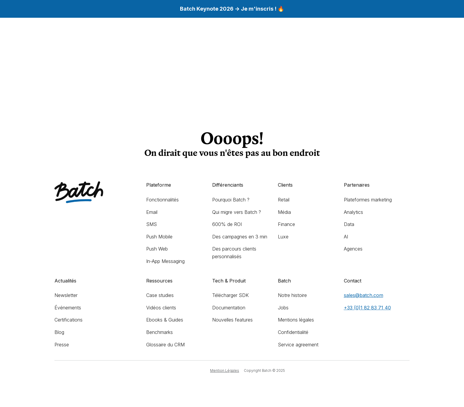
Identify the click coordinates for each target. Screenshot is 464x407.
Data (349, 224)
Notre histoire (292, 295)
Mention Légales (224, 370)
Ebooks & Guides (164, 320)
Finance (286, 224)
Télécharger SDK (230, 295)
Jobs (283, 308)
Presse (61, 345)
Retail (283, 200)
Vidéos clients (161, 308)
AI (346, 237)
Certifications (68, 320)
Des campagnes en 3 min (239, 237)
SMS (151, 224)
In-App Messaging (165, 261)
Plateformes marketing (368, 200)
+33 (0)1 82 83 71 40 (367, 308)
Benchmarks (159, 332)
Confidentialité (293, 332)
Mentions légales (296, 320)
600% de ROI (227, 224)
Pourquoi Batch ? (230, 200)
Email (151, 212)
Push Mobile (159, 237)
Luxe (283, 237)
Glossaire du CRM (165, 345)
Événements (67, 308)
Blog (59, 332)
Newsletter (66, 295)
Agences (353, 249)
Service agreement (298, 345)
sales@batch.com (363, 295)
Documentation (228, 308)
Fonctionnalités (162, 200)
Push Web (157, 249)
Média (284, 212)
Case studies (160, 295)
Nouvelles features (232, 320)
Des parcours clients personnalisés (234, 252)
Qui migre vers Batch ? (236, 212)
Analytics (353, 212)
